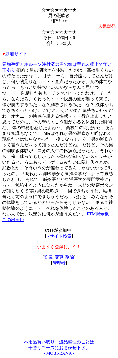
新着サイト (16, 54)
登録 (48, 257)
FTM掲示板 (98, 214)
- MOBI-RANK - (59, 353)
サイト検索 (59, 236)
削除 (69, 257)
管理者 (59, 263)
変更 (59, 257)
